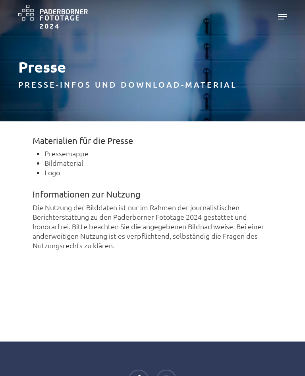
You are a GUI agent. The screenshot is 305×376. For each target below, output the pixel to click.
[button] (282, 17)
